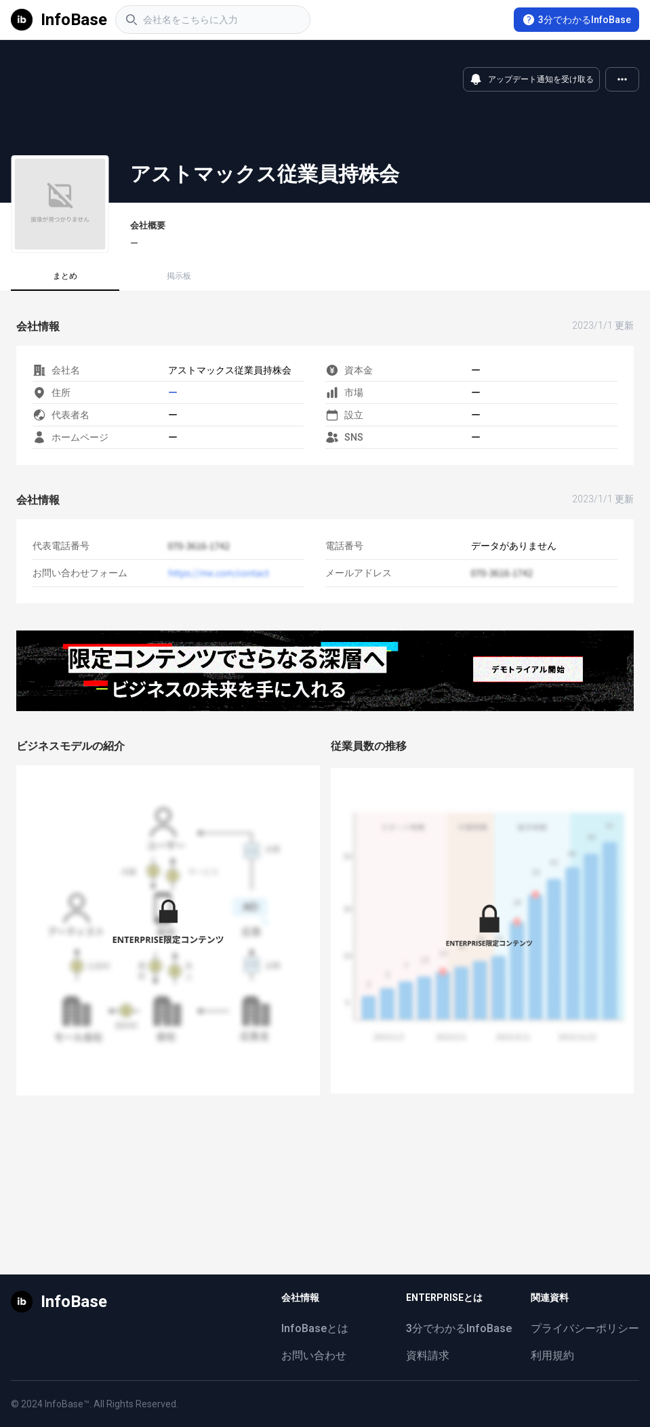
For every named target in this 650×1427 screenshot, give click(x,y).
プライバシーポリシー (585, 1328)
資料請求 (427, 1355)
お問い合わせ (313, 1355)
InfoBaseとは (314, 1328)
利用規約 (552, 1355)
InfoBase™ (67, 1404)
